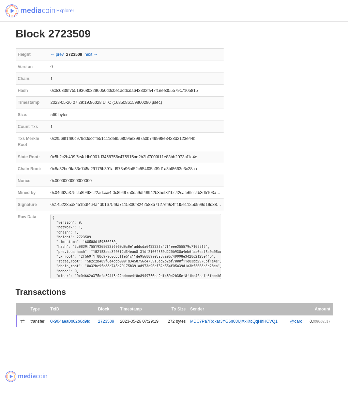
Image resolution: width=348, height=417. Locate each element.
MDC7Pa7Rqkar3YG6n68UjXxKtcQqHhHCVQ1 (234, 321)
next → (91, 54)
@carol (296, 321)
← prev (57, 54)
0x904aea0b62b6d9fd (70, 321)
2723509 (106, 321)
